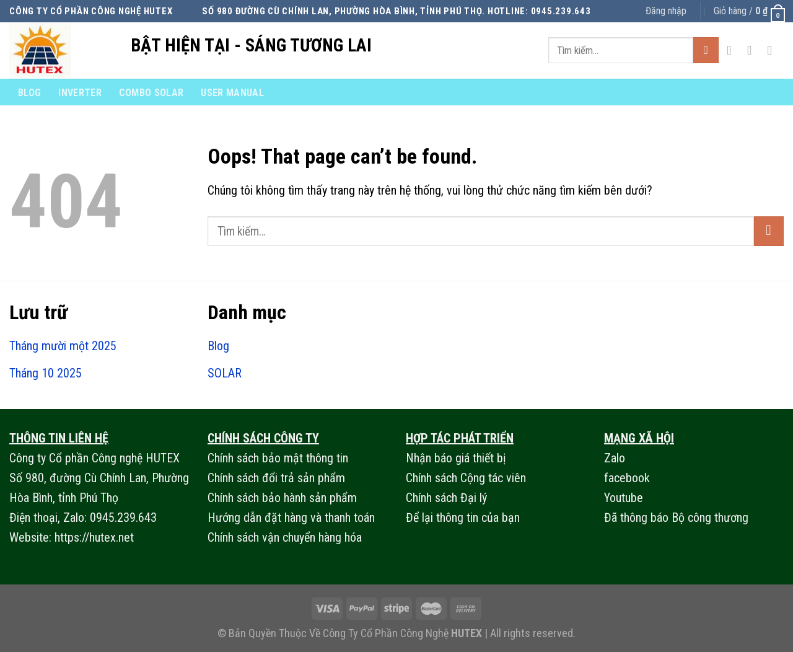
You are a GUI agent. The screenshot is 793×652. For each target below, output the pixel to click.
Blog (29, 93)
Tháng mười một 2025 (62, 345)
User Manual (232, 93)
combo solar (151, 93)
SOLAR (225, 373)
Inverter (80, 93)
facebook (627, 477)
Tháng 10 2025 (45, 373)
